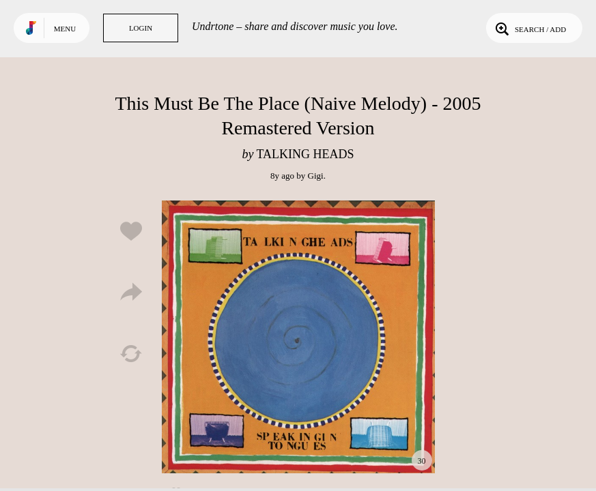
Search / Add (529, 28)
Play (298, 337)
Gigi (316, 175)
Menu (65, 29)
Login (140, 28)
